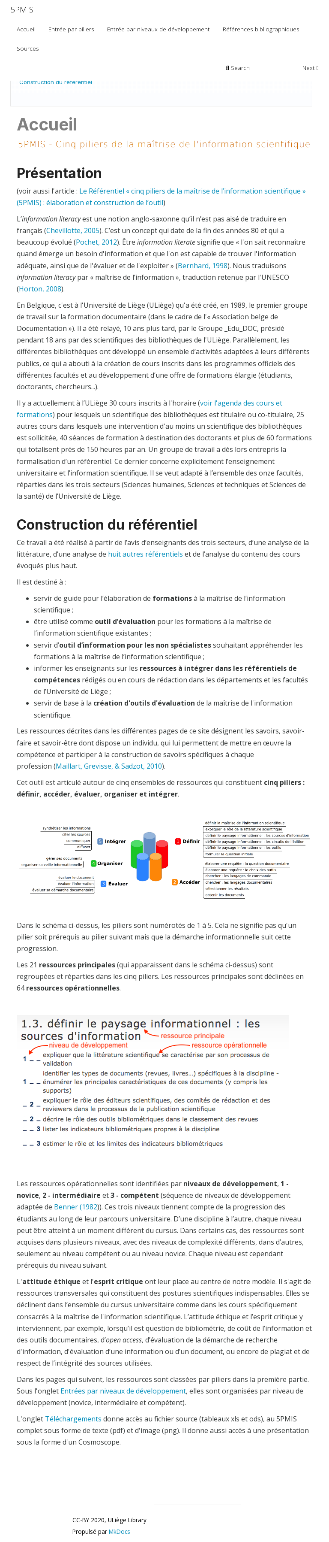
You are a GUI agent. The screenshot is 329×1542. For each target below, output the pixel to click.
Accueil (26, 29)
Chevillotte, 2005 (72, 230)
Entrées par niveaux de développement (123, 1391)
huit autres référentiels (145, 554)
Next (310, 68)
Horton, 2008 (40, 289)
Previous (276, 68)
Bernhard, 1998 (202, 265)
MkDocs (119, 1531)
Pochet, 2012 (96, 242)
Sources (28, 48)
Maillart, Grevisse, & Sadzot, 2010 (109, 766)
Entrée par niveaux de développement (158, 29)
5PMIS (21, 9)
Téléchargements (73, 1419)
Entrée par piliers (71, 29)
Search (238, 68)
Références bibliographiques (261, 29)
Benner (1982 (75, 1207)
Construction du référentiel (55, 82)
